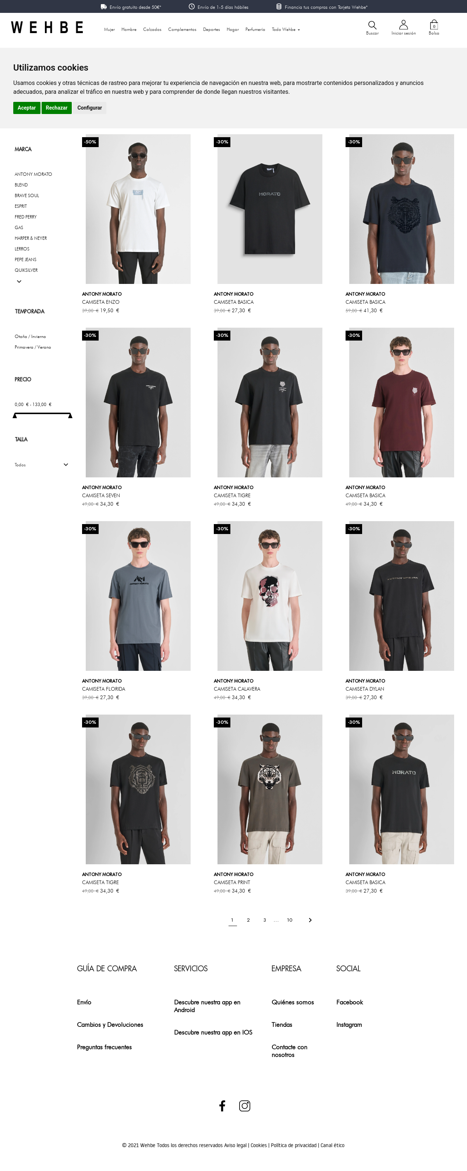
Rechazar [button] (57, 108)
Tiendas (282, 1024)
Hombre (129, 29)
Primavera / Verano (33, 347)
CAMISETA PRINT (232, 882)
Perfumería (255, 29)
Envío (84, 1002)
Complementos (182, 29)
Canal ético (332, 1145)
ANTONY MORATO (33, 174)
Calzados (152, 29)
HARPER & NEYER (31, 238)
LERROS (22, 249)
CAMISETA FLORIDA (103, 689)
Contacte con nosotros (289, 1050)
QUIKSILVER (26, 270)
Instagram (349, 1024)
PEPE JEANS (25, 259)
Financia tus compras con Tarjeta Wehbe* (326, 7)
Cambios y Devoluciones (110, 1024)
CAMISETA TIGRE (232, 495)
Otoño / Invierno (30, 336)
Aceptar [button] (27, 108)
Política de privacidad (294, 1145)
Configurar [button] (89, 108)
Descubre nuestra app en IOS (213, 1032)
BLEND (21, 185)
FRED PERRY (26, 217)
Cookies (259, 1145)
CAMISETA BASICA (234, 302)
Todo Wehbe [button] (284, 29)
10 (290, 919)
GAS (19, 227)
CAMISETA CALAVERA (237, 689)
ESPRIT (21, 206)
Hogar (233, 29)
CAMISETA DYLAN (365, 689)
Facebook (349, 1002)
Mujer (109, 29)
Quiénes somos (293, 1002)
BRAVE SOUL (27, 195)
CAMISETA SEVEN (101, 495)
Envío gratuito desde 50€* (135, 7)
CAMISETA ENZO (101, 302)
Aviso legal (236, 1145)
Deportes (211, 29)
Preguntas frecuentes (104, 1047)
